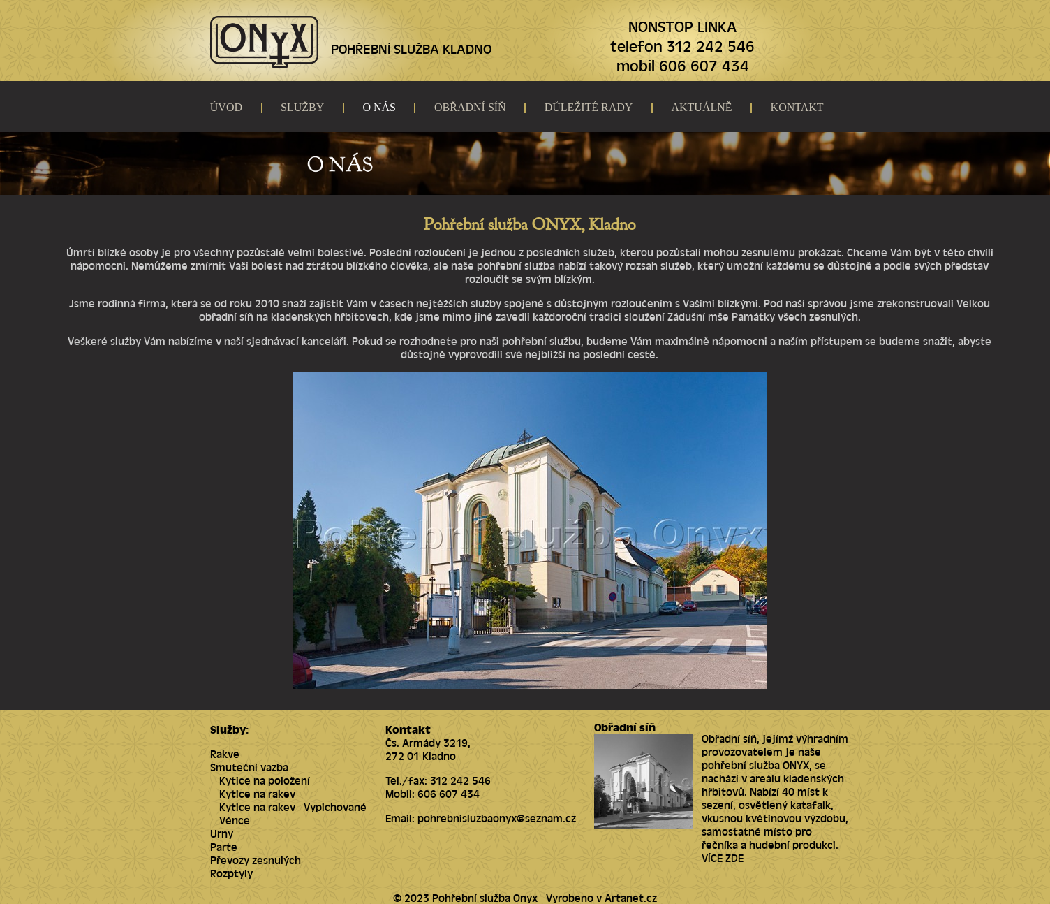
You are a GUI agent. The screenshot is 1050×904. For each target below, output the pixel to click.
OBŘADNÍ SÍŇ (470, 107)
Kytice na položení (264, 780)
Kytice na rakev (257, 793)
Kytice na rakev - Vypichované (293, 806)
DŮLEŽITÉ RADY (589, 107)
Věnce (234, 819)
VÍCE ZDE (723, 857)
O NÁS (379, 107)
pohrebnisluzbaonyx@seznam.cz (496, 817)
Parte (223, 846)
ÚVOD (226, 107)
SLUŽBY (302, 107)
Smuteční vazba (249, 766)
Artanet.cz (631, 897)
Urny (221, 833)
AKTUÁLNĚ (701, 107)
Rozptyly (231, 873)
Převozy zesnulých (255, 859)
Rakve (224, 753)
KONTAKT (797, 107)
